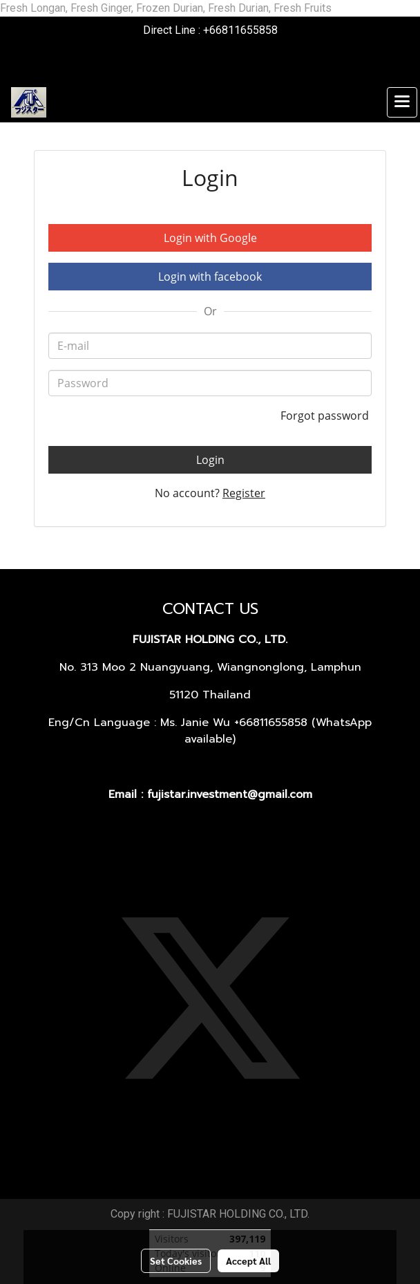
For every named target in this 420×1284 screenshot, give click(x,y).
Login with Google (210, 237)
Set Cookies (176, 1260)
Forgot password (326, 415)
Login (210, 459)
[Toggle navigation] (402, 102)
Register (243, 493)
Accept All (248, 1260)
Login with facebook (210, 276)
